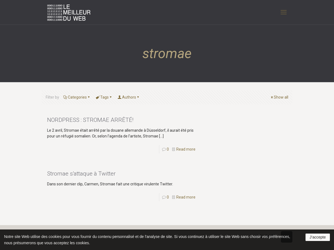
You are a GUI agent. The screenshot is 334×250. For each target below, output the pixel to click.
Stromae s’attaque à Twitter (81, 173)
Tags (104, 97)
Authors (128, 97)
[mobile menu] (283, 12)
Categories (77, 97)
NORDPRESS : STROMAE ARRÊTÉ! (90, 120)
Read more (185, 149)
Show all (279, 97)
